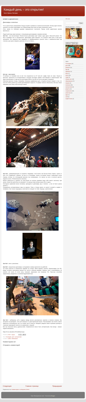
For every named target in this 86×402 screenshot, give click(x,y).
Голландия (8, 336)
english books (69, 98)
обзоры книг (69, 79)
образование (69, 81)
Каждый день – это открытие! (24, 9)
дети (13, 336)
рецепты (68, 89)
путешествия (18, 336)
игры (67, 73)
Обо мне (68, 18)
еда (66, 69)
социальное (69, 90)
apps (67, 94)
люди (67, 77)
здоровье (68, 71)
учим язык (68, 92)
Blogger (53, 395)
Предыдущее (57, 386)
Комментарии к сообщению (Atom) (20, 389)
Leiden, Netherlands (13, 338)
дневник (68, 67)
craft (67, 96)
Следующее (7, 386)
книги (67, 75)
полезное (68, 85)
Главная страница (31, 386)
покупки (67, 83)
